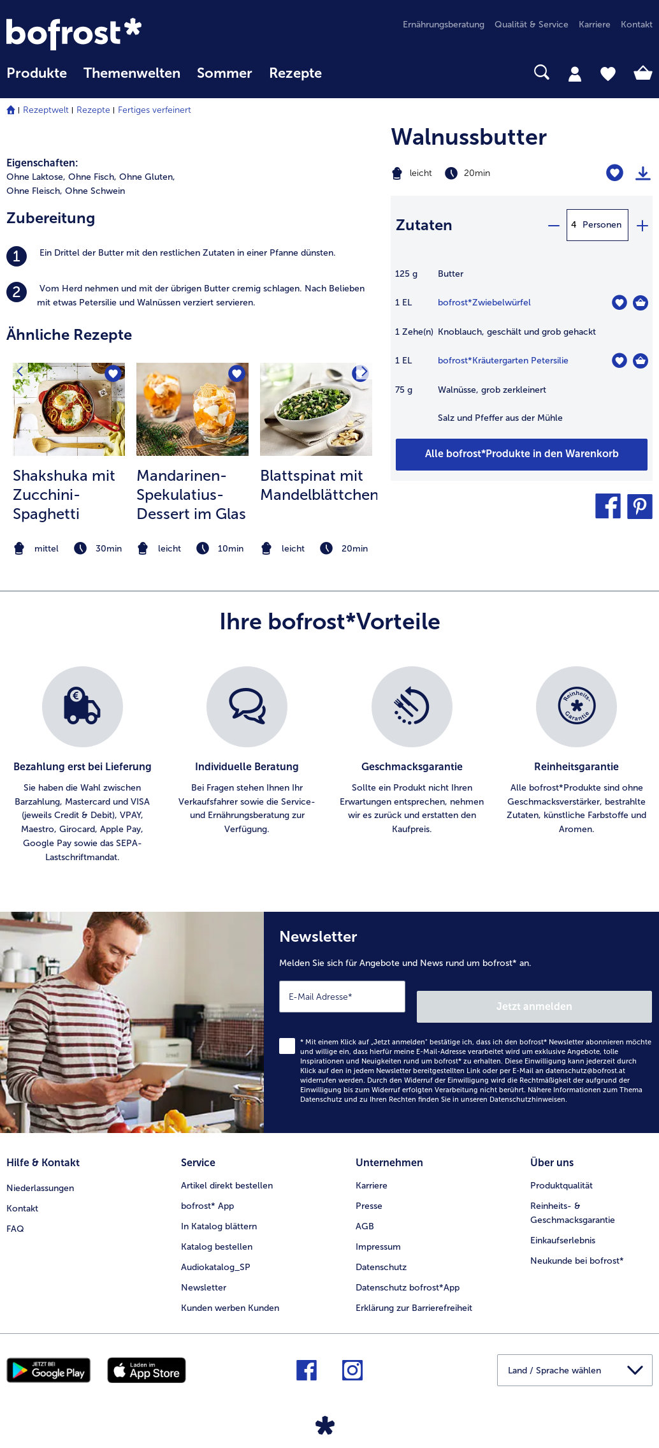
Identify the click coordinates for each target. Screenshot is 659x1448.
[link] (103, 34)
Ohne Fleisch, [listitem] (34, 191)
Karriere (371, 1170)
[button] (608, 506)
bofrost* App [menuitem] (207, 1190)
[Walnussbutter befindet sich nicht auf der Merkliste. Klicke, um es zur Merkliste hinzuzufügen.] (614, 173)
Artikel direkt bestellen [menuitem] (227, 1170)
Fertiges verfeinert (154, 110)
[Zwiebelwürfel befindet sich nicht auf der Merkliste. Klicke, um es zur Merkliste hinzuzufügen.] (619, 302)
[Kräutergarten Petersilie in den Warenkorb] (640, 361)
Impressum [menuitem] (378, 1231)
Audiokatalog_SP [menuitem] (215, 1252)
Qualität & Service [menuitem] (531, 24)
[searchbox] (346, 72)
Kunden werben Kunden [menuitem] (230, 1292)
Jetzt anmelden (597, 996)
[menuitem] (36, 79)
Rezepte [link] (295, 73)
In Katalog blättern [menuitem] (219, 1211)
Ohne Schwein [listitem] (95, 191)
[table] (522, 353)
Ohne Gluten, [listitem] (147, 177)
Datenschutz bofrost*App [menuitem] (408, 1272)
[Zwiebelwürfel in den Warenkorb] (640, 303)
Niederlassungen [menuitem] (40, 1170)
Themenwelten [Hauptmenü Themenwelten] (131, 73)
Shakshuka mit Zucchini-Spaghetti (64, 494)
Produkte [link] (36, 73)
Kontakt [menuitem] (637, 24)
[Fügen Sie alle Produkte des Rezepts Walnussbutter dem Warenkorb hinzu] (522, 455)
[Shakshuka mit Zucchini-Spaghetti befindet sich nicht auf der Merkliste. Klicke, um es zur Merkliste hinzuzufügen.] (111, 376)
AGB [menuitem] (365, 1211)
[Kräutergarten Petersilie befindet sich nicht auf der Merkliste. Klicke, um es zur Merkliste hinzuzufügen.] (619, 360)
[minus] (553, 225)
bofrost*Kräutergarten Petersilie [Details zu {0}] (503, 360)
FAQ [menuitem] (15, 1211)
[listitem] (192, 256)
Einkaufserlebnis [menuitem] (562, 1225)
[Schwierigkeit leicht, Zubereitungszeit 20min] (475, 173)
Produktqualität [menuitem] (561, 1170)
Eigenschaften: (42, 163)
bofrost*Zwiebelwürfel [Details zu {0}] (484, 302)
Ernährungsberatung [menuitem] (443, 24)
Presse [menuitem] (369, 1190)
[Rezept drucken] (643, 173)
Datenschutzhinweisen (527, 1089)
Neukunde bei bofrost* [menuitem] (577, 1245)
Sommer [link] (224, 73)
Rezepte (93, 110)
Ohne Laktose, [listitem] (36, 177)
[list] (329, 765)
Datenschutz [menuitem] (381, 1252)
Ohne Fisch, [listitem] (92, 177)
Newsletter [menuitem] (203, 1272)
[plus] (642, 225)
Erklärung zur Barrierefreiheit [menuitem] (414, 1292)
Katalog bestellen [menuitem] (216, 1231)
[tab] (575, 73)
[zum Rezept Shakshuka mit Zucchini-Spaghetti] (69, 409)
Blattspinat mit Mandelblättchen (319, 485)
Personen (602, 224)
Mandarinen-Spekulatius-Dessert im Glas (191, 494)
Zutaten (424, 225)
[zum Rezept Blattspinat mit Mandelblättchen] (316, 409)
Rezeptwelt (46, 110)
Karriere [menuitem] (595, 24)
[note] (69, 549)
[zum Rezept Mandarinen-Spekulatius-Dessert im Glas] (192, 409)
